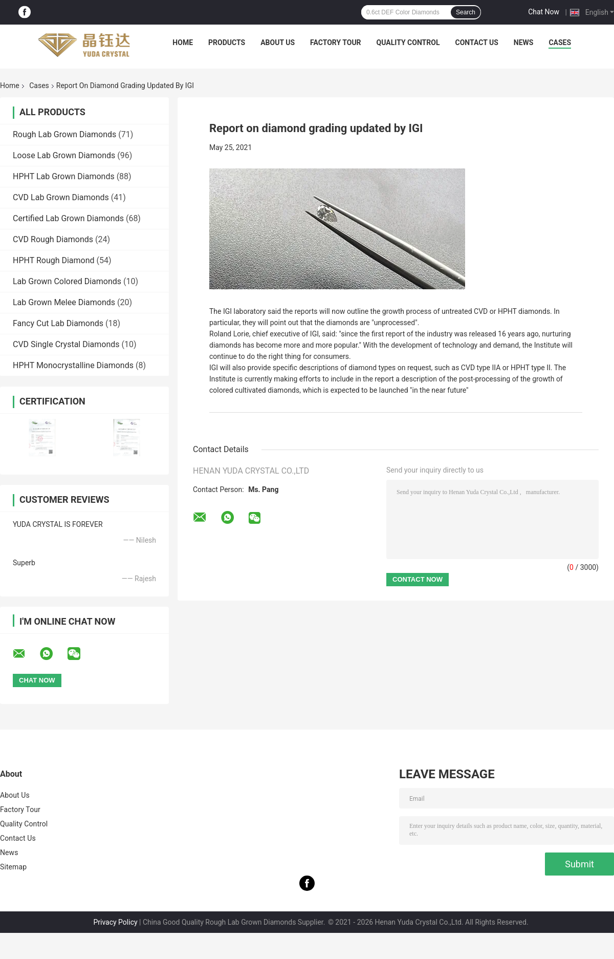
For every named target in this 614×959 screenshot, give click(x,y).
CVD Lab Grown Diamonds (61, 197)
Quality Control (408, 42)
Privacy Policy (115, 922)
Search (465, 12)
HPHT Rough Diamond (54, 260)
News (524, 42)
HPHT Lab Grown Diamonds (64, 176)
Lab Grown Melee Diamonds (64, 302)
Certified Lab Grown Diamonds (68, 218)
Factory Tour (335, 42)
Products (226, 42)
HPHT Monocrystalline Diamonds (73, 365)
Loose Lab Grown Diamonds (64, 155)
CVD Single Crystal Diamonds (66, 344)
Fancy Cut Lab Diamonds (58, 323)
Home (182, 42)
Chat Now (543, 12)
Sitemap (13, 867)
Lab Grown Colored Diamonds (67, 281)
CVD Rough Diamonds (53, 239)
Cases (560, 42)
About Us (277, 42)
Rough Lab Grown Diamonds (64, 134)
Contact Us (476, 42)
